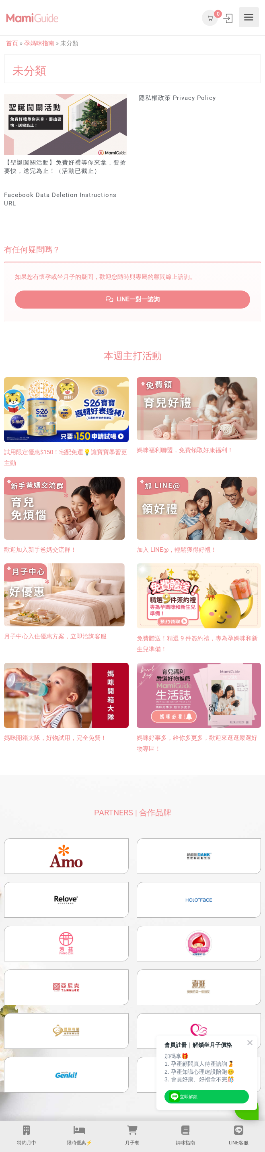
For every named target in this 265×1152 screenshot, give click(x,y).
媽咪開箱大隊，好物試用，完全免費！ (55, 738)
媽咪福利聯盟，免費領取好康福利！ (185, 450)
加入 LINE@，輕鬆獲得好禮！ (177, 549)
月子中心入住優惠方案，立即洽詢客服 (55, 636)
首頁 (12, 43)
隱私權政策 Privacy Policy (177, 98)
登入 (228, 18)
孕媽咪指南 (39, 43)
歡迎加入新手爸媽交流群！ (40, 549)
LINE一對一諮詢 (133, 299)
